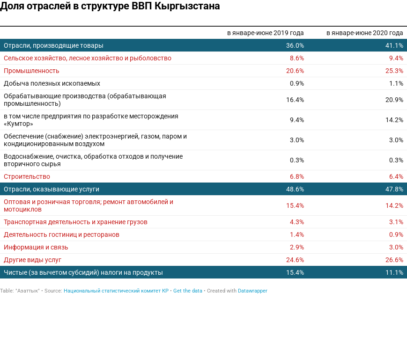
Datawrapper (252, 291)
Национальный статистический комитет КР (116, 291)
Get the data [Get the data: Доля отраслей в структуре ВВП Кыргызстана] (187, 291)
